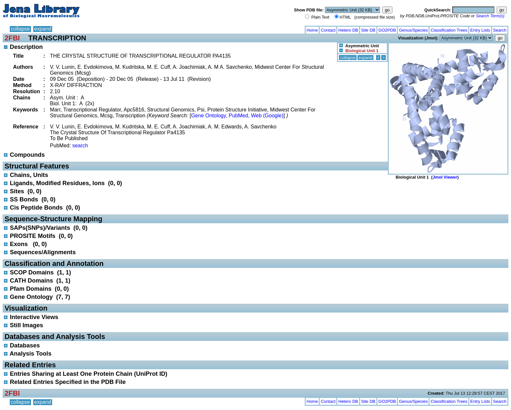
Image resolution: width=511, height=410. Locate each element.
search (80, 145)
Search (499, 30)
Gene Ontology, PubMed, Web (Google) (237, 115)
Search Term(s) (490, 15)
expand (42, 29)
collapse (20, 29)
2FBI (12, 38)
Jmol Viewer (444, 177)
